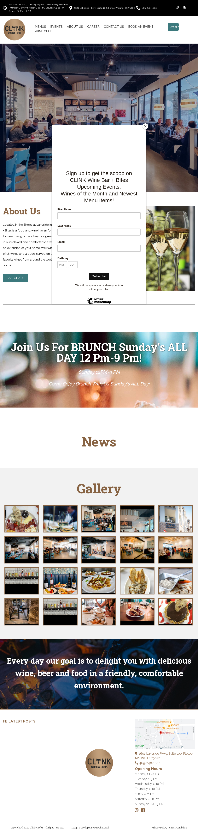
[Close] (145, 126)
